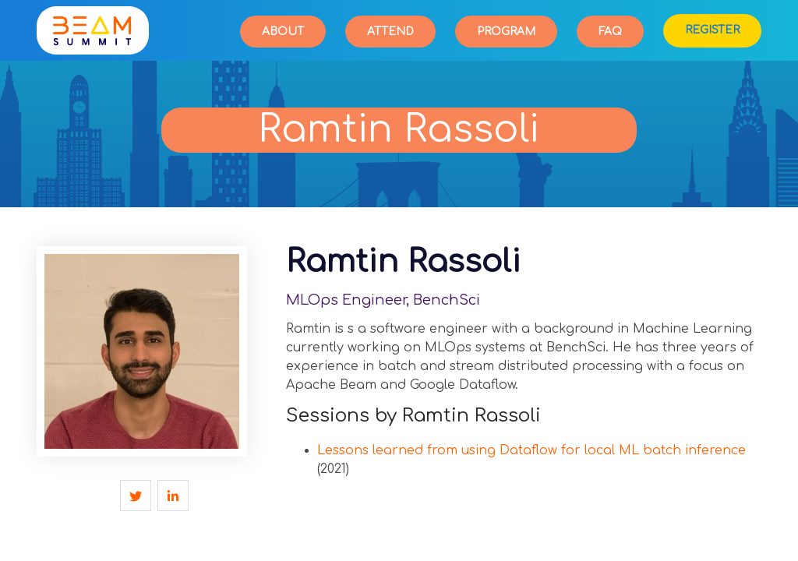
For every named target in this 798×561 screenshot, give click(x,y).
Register (712, 30)
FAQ (610, 31)
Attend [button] (390, 31)
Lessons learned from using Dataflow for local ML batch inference (531, 450)
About (283, 31)
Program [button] (506, 31)
